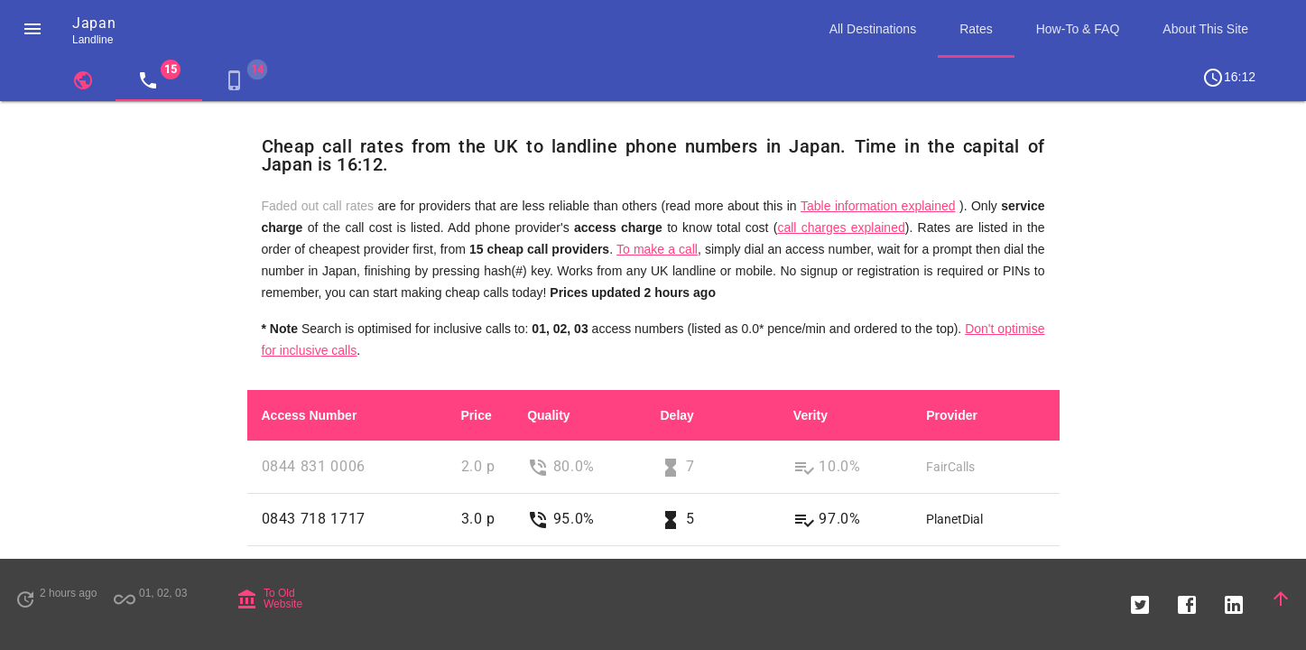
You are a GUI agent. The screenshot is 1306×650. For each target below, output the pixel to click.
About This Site (1205, 29)
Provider (951, 415)
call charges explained (840, 227)
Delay (676, 415)
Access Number (309, 415)
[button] (32, 29)
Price (476, 415)
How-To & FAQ (1078, 29)
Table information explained (878, 206)
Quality (548, 415)
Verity (810, 415)
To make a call (657, 249)
